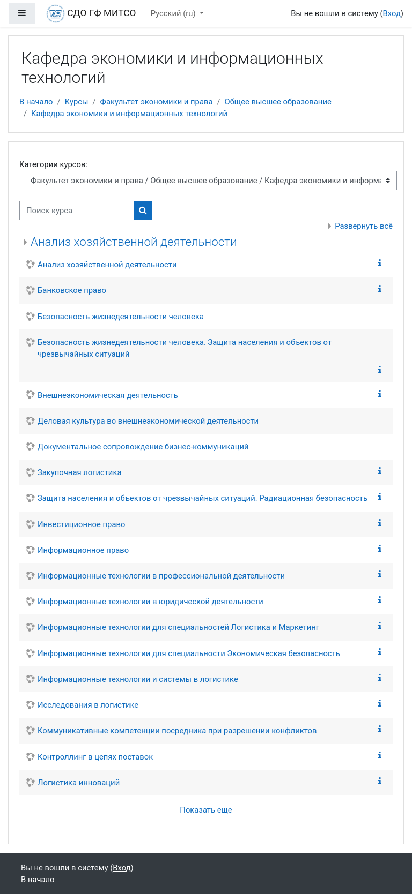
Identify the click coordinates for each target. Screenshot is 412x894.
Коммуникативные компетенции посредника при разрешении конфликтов (177, 730)
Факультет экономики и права (156, 102)
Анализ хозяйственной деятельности (134, 242)
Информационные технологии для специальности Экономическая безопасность (189, 653)
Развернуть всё (364, 226)
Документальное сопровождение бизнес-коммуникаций (143, 447)
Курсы (77, 102)
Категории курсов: (53, 164)
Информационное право (83, 550)
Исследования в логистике (88, 705)
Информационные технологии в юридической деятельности (150, 601)
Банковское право (72, 290)
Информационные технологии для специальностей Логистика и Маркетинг (178, 627)
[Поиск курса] (76, 210)
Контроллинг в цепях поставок (95, 757)
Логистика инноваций (79, 782)
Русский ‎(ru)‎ (174, 13)
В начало (36, 102)
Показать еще (206, 810)
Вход (392, 13)
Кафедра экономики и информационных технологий (129, 113)
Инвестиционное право (81, 524)
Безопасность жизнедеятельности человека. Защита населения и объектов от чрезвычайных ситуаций (185, 348)
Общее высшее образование (278, 102)
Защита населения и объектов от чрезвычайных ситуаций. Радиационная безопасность (202, 498)
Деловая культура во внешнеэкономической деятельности (148, 421)
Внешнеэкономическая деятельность (108, 395)
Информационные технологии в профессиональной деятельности (161, 576)
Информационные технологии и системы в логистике (138, 679)
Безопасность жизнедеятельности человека (121, 316)
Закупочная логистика (79, 472)
